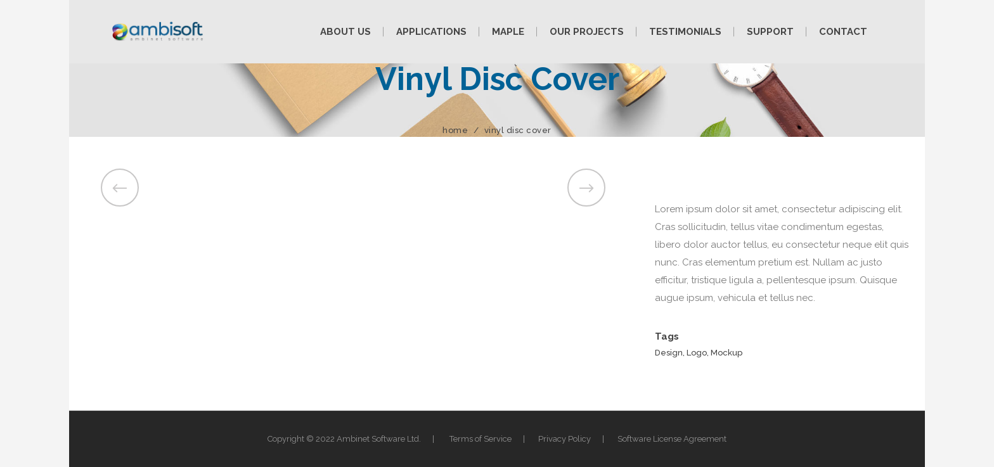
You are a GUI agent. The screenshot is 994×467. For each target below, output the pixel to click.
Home (455, 130)
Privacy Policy (564, 439)
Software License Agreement (671, 439)
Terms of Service (480, 439)
